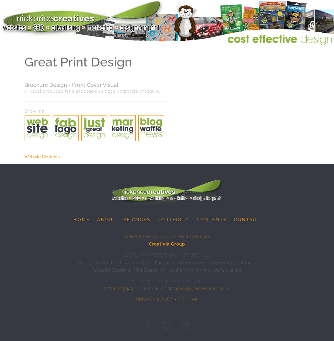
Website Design (141, 236)
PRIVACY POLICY (155, 299)
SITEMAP (188, 299)
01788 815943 (118, 288)
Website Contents (42, 156)
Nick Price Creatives (188, 236)
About (106, 219)
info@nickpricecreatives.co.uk (198, 288)
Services (136, 219)
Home (82, 219)
